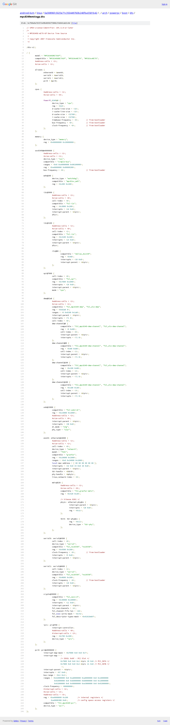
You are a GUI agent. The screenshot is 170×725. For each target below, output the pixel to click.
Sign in (164, 4)
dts (131, 12)
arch (104, 12)
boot (125, 12)
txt (158, 721)
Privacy (23, 721)
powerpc (115, 12)
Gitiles (16, 721)
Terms (30, 721)
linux (39, 12)
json (165, 721)
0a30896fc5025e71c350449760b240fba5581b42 (70, 12)
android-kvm (27, 12)
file (74, 23)
